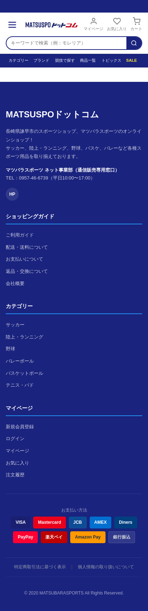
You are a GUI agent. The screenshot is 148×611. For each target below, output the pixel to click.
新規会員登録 (20, 426)
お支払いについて (24, 259)
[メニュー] (12, 24)
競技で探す (64, 60)
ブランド (40, 60)
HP (12, 194)
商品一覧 (87, 60)
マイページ (93, 24)
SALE (131, 60)
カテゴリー (17, 60)
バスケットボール (24, 373)
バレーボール (20, 361)
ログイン (15, 438)
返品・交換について (27, 271)
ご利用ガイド (20, 235)
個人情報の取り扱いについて (106, 566)
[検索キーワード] (66, 43)
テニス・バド (20, 385)
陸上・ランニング (24, 337)
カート (136, 24)
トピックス (110, 60)
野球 (10, 348)
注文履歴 (15, 474)
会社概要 (15, 283)
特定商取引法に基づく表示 (40, 566)
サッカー (15, 324)
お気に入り (117, 24)
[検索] (134, 43)
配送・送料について (27, 247)
